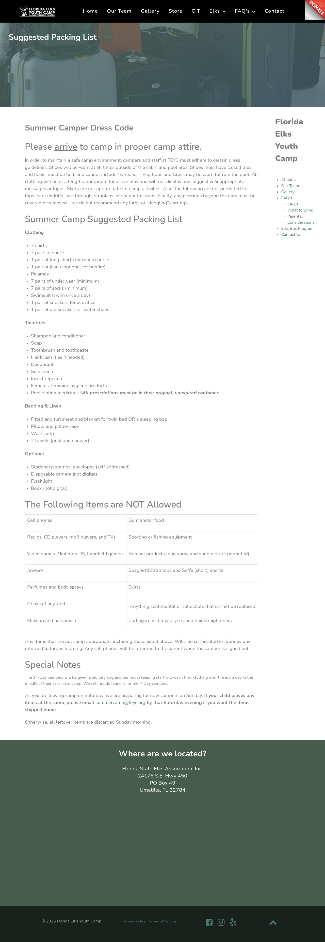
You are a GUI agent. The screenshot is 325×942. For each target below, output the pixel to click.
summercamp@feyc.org (121, 702)
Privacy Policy (134, 921)
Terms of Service (162, 921)
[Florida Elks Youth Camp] (37, 10)
